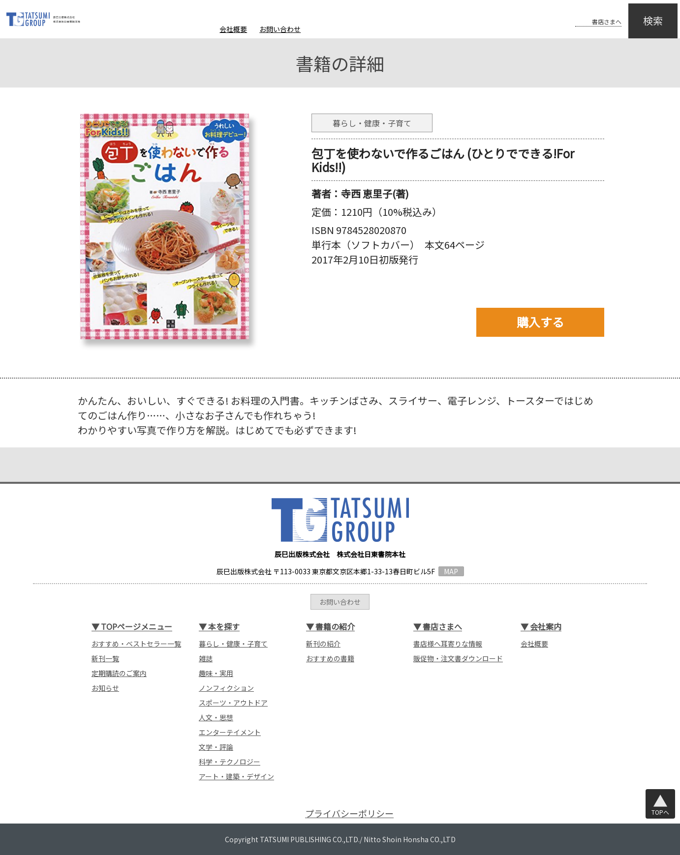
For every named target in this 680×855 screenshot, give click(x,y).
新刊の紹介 (323, 644)
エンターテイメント (230, 732)
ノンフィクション (226, 688)
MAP (451, 571)
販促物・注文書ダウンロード (458, 658)
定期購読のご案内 (119, 673)
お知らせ (105, 688)
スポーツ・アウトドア (233, 703)
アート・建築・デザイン (236, 776)
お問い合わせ (280, 29)
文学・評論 (216, 747)
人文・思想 (216, 717)
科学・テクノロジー (229, 762)
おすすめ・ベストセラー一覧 (136, 644)
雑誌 (206, 658)
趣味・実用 (216, 673)
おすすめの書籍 (330, 658)
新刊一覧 (105, 658)
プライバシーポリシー (349, 813)
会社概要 (233, 29)
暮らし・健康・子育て (233, 644)
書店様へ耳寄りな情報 (447, 644)
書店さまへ (587, 13)
